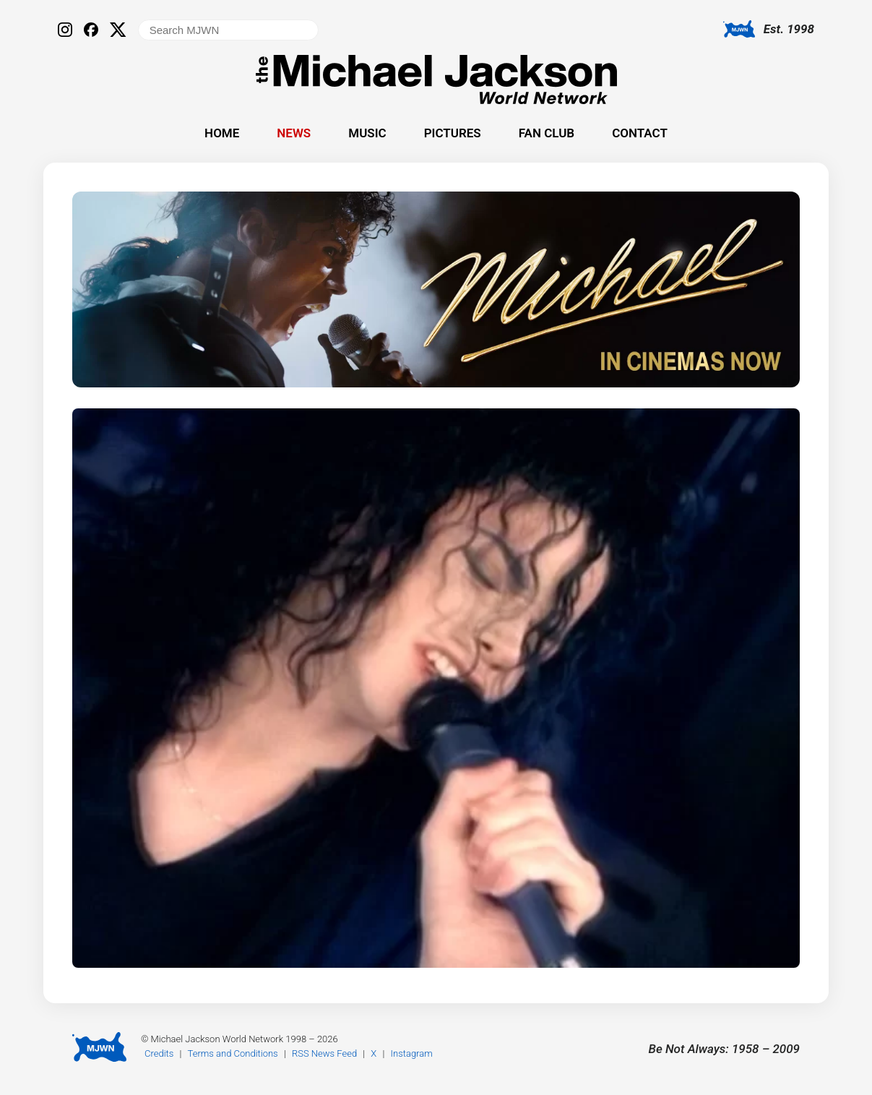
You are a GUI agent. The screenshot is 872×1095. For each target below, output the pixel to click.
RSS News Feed (324, 1053)
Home (221, 133)
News (294, 133)
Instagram (412, 1053)
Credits (158, 1053)
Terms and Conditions (233, 1053)
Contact (640, 133)
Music (367, 133)
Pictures (452, 133)
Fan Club (546, 133)
